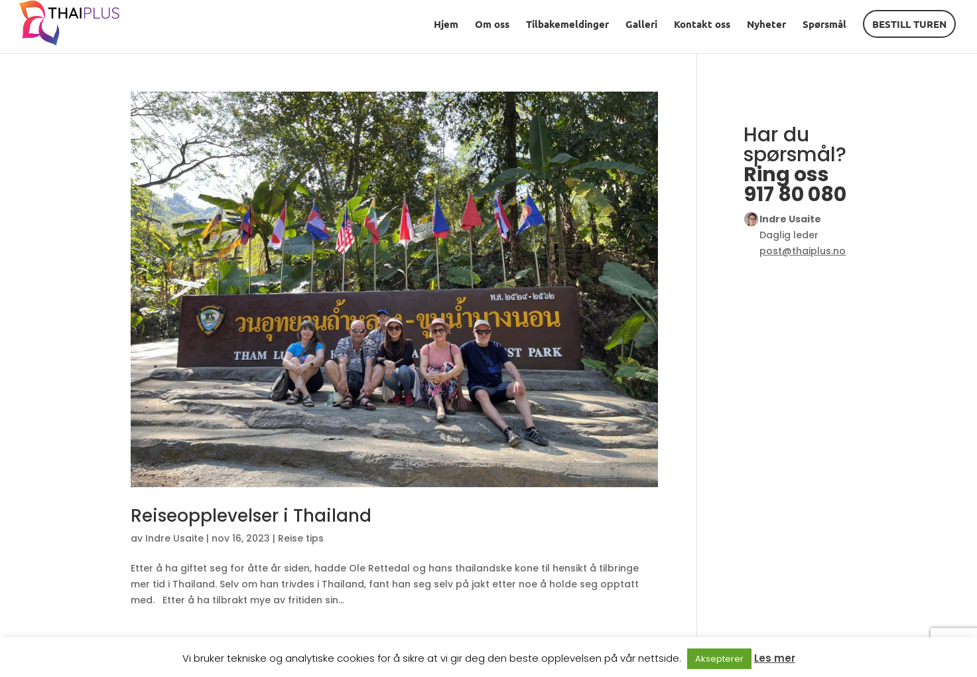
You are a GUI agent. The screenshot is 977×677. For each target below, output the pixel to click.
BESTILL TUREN (909, 24)
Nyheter (766, 25)
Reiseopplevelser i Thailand (251, 516)
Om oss (492, 25)
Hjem (446, 25)
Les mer (774, 658)
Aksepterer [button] (719, 658)
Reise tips (301, 538)
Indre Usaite (174, 538)
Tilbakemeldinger (567, 25)
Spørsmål (824, 25)
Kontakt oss (702, 25)
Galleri (641, 25)
